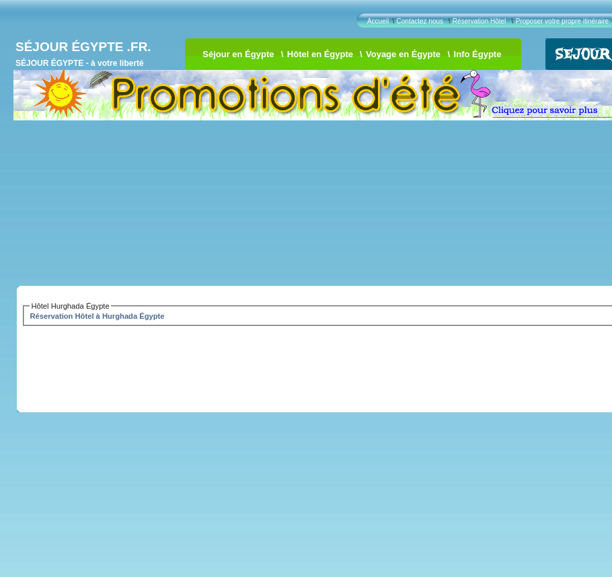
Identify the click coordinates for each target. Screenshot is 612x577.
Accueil (378, 21)
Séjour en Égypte (238, 54)
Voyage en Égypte (403, 54)
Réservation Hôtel (479, 21)
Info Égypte (478, 54)
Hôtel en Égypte (320, 54)
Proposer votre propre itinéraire (562, 21)
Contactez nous (420, 21)
